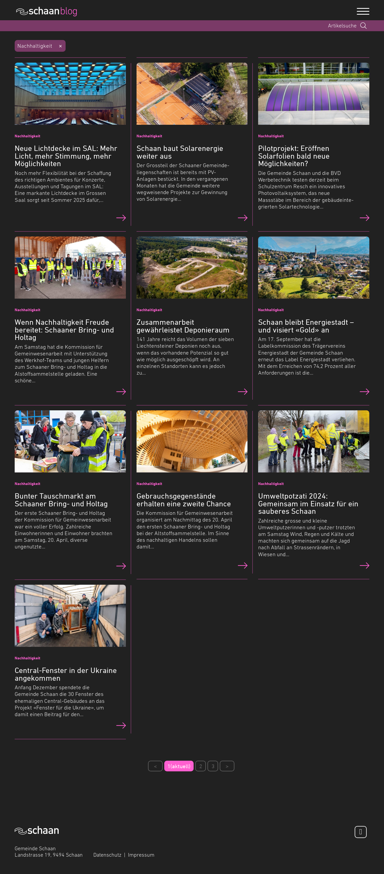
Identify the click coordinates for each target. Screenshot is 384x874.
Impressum (141, 855)
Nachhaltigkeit (34, 46)
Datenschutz (107, 855)
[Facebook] (361, 832)
